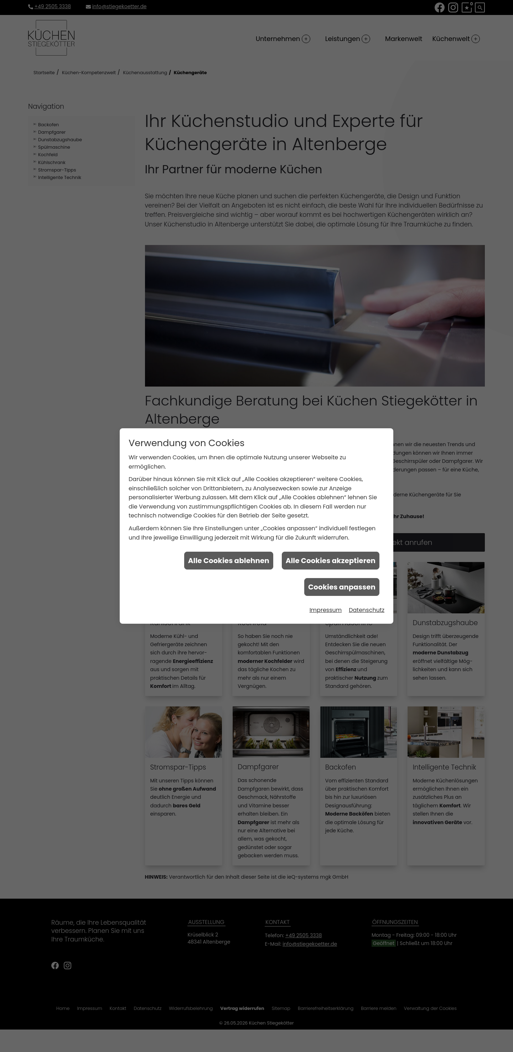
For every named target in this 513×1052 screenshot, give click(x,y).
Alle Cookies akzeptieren (330, 557)
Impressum (326, 606)
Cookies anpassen (341, 583)
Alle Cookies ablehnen (228, 557)
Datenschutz (366, 606)
